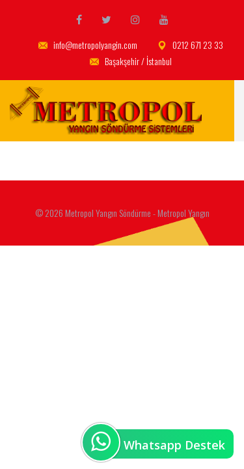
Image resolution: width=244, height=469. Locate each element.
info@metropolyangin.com (87, 45)
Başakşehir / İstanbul (131, 61)
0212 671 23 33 (190, 45)
